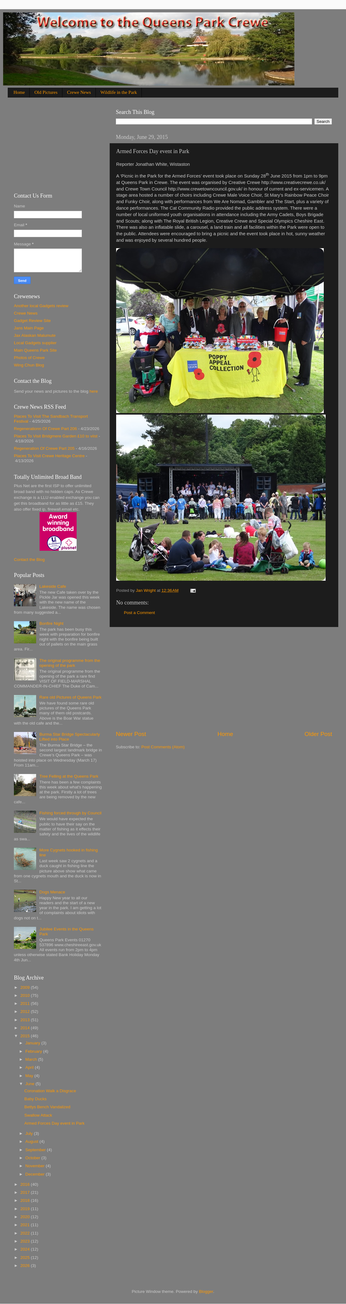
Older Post (318, 734)
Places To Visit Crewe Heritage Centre (49, 455)
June (30, 1083)
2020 (25, 1216)
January (33, 1043)
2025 (25, 1257)
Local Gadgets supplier (35, 343)
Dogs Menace (52, 892)
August (32, 1141)
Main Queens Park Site (35, 350)
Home (19, 92)
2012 (25, 1011)
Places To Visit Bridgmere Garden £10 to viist (55, 436)
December (35, 1174)
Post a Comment (139, 612)
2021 (25, 1224)
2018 (25, 1200)
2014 (25, 1028)
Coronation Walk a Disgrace (50, 1091)
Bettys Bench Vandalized (47, 1107)
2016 (25, 1184)
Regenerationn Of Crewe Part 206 (45, 428)
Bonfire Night (51, 623)
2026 (25, 1265)
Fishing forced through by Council (70, 813)
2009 (25, 987)
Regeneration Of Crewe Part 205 (44, 448)
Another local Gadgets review (41, 305)
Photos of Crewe (29, 357)
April (30, 1067)
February (34, 1051)
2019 (25, 1208)
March (31, 1059)
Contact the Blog (29, 559)
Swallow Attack (38, 1115)
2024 (25, 1249)
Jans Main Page (29, 328)
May (29, 1075)
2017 (25, 1192)
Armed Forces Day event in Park (54, 1123)
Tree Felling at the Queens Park (68, 776)
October (33, 1158)
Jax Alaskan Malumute (35, 335)
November (35, 1166)
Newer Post (131, 734)
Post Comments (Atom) (163, 747)
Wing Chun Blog (29, 365)
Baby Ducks (35, 1099)
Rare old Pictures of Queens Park (70, 697)
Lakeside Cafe (52, 586)
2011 (25, 1003)
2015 (25, 1036)
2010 (25, 995)
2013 (25, 1020)
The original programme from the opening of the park (69, 663)
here (94, 391)
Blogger (206, 1291)
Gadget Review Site (32, 320)
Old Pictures (45, 92)
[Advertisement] (224, 678)
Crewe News (79, 92)
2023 (25, 1241)
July (29, 1133)
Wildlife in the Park (118, 92)
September (36, 1149)
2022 (25, 1233)
